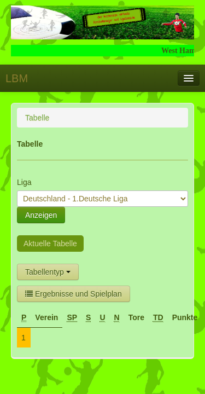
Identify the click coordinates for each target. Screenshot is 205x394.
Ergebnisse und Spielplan (73, 293)
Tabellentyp (48, 272)
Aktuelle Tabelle (50, 243)
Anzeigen (41, 215)
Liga (24, 182)
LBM (16, 78)
